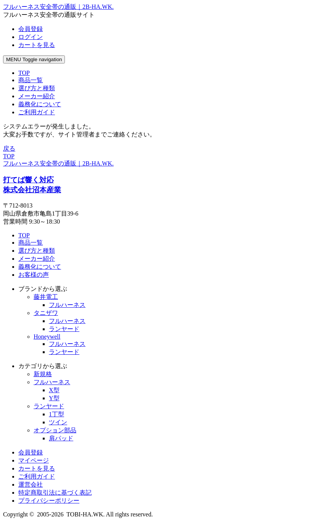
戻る (9, 148)
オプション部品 (55, 430)
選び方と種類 (36, 250)
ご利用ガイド (36, 476)
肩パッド (61, 438)
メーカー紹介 (36, 258)
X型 (54, 390)
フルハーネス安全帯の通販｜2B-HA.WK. (58, 163)
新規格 (43, 374)
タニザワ (46, 313)
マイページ (33, 460)
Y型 (54, 398)
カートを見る (36, 468)
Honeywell (47, 336)
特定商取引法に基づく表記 (55, 492)
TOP (24, 235)
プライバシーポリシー (48, 500)
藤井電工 (46, 297)
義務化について (39, 266)
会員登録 (30, 452)
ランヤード (64, 329)
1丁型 (56, 414)
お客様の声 (33, 274)
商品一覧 (30, 242)
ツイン (58, 422)
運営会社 (30, 484)
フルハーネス (67, 305)
